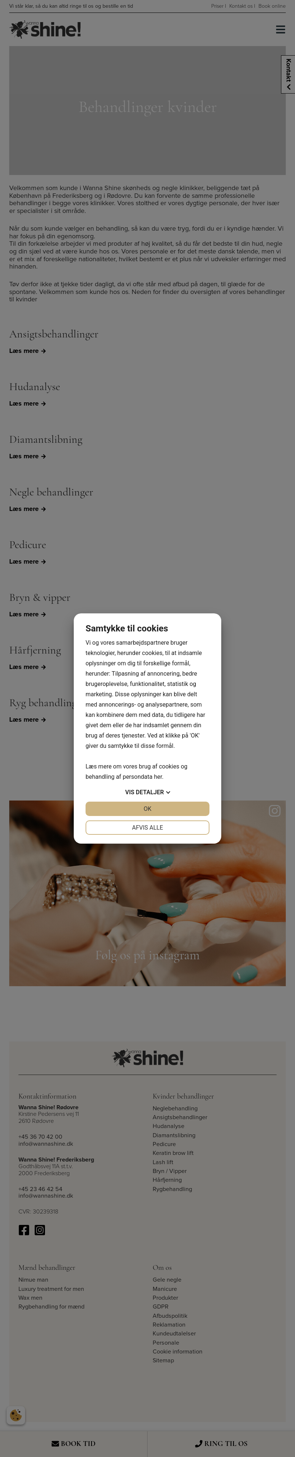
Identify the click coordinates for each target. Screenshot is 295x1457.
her (158, 776)
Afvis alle (147, 827)
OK (147, 808)
